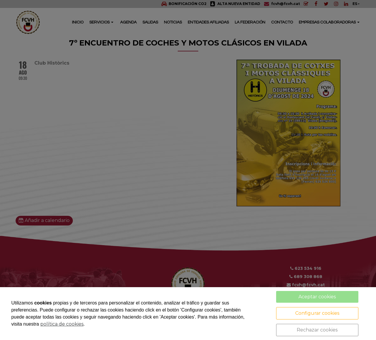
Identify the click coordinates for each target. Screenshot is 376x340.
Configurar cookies (317, 313)
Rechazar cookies (317, 330)
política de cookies (61, 324)
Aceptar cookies (317, 296)
